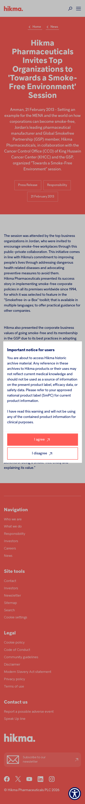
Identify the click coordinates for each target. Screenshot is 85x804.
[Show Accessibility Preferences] (74, 793)
